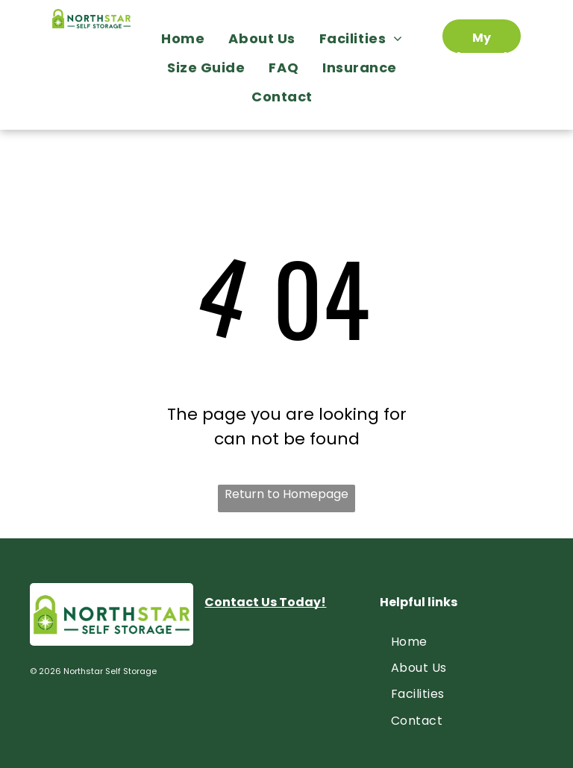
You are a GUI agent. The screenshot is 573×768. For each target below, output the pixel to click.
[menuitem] (187, 38)
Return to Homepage (286, 494)
